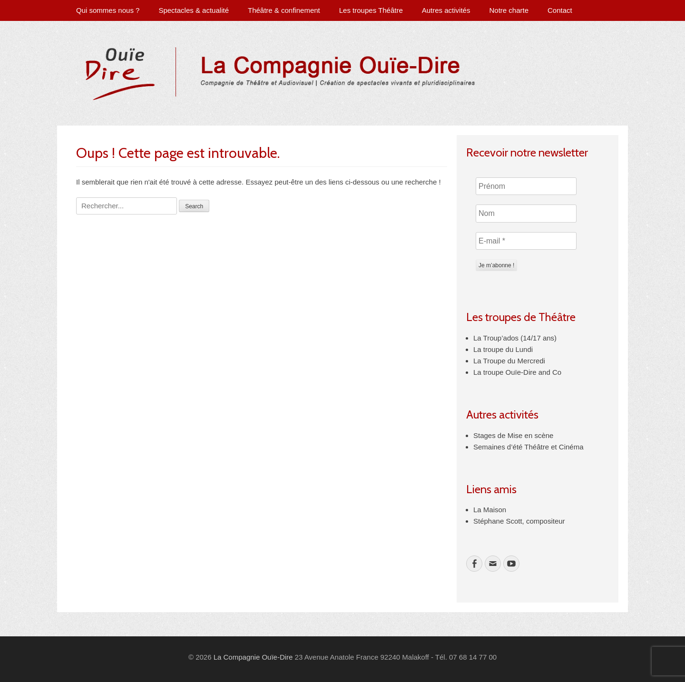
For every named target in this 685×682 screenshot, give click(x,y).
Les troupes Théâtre (371, 10)
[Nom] (526, 214)
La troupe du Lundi (503, 349)
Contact (560, 10)
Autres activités (446, 10)
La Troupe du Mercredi (509, 361)
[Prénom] (526, 186)
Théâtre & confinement (284, 10)
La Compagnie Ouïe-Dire (253, 657)
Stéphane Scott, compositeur (519, 521)
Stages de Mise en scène (513, 435)
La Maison (489, 510)
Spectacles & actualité (193, 10)
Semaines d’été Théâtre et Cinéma (528, 447)
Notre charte (508, 10)
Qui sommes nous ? (107, 10)
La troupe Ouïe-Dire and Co (517, 372)
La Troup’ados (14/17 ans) (515, 338)
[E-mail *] (526, 241)
